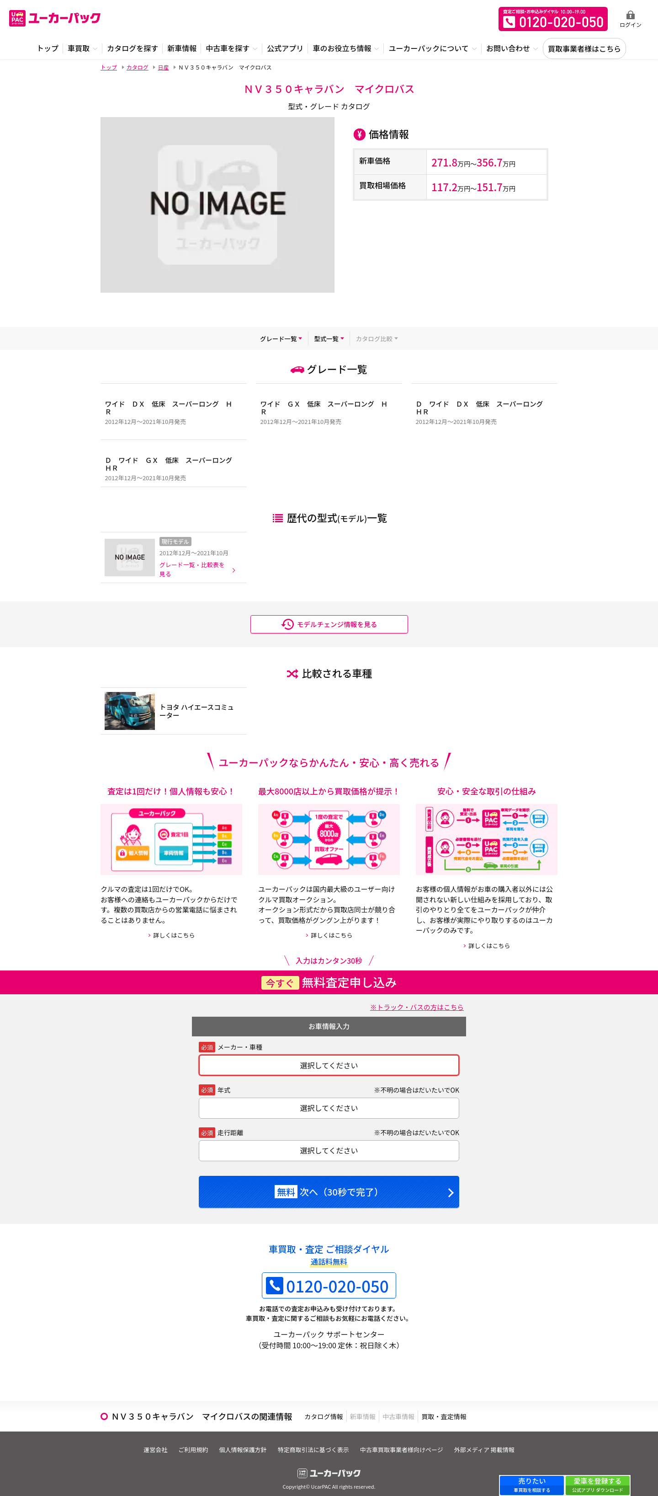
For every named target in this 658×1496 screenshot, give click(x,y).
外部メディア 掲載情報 (494, 1441)
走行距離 (230, 1124)
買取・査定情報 (493, 1408)
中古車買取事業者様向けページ (407, 1441)
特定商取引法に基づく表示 (315, 1441)
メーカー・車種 (240, 1039)
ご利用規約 (187, 1441)
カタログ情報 (330, 1408)
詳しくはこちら (174, 927)
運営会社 (145, 1441)
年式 (224, 1081)
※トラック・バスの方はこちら (412, 998)
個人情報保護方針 (241, 1441)
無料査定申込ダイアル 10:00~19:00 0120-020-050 (553, 19)
